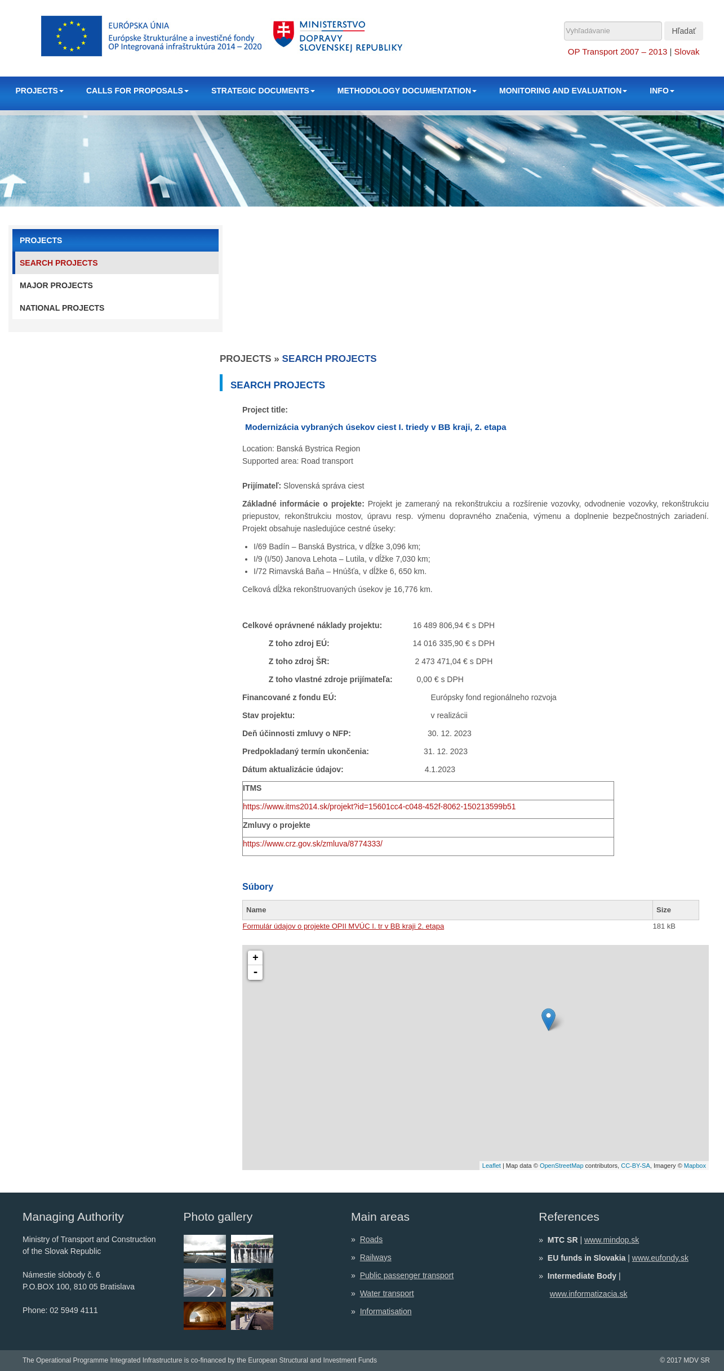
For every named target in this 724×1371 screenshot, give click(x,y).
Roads (371, 1239)
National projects (62, 307)
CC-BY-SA (635, 1165)
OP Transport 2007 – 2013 (618, 51)
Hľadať (684, 30)
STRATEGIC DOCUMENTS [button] (263, 90)
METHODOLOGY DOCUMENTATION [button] (407, 90)
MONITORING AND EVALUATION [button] (563, 90)
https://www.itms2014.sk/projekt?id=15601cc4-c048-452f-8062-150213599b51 (379, 806)
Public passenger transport (407, 1275)
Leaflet (491, 1165)
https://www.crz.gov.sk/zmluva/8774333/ (313, 843)
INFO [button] (662, 90)
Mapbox (695, 1165)
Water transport (387, 1293)
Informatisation (386, 1311)
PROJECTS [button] (40, 90)
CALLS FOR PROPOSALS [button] (137, 90)
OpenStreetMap (562, 1165)
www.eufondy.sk (660, 1257)
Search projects (58, 262)
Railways (376, 1257)
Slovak (687, 51)
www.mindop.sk (611, 1239)
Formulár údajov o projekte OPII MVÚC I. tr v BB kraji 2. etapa (344, 926)
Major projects (56, 285)
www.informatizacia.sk (589, 1293)
